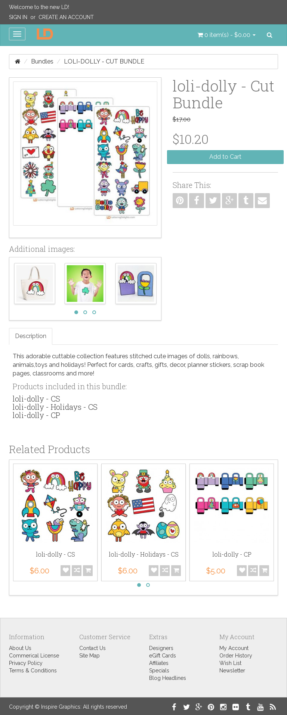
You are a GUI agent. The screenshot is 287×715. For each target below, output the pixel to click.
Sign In (18, 17)
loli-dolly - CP (36, 415)
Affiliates (159, 663)
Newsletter (232, 671)
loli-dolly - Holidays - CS (55, 407)
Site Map (89, 656)
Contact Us (92, 648)
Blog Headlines (167, 678)
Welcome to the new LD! (39, 7)
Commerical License (34, 656)
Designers (161, 648)
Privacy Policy (26, 663)
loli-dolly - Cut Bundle (104, 61)
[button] (226, 35)
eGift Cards (162, 656)
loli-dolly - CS (36, 398)
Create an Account (66, 17)
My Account (234, 648)
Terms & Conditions (33, 671)
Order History (235, 656)
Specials (159, 671)
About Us (20, 648)
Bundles (42, 61)
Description (30, 336)
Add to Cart (225, 156)
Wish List (230, 663)
